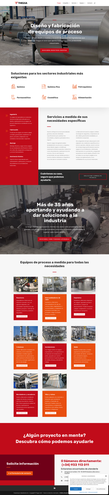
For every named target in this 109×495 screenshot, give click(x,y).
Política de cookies (83, 492)
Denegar (88, 489)
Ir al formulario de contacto (19, 473)
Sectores (74, 3)
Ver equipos (21, 316)
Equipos (82, 3)
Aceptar (76, 489)
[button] (106, 476)
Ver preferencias (101, 489)
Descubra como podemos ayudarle (54, 239)
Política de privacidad (92, 492)
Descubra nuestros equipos (54, 50)
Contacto (89, 3)
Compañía (65, 3)
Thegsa (59, 3)
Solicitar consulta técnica (93, 176)
